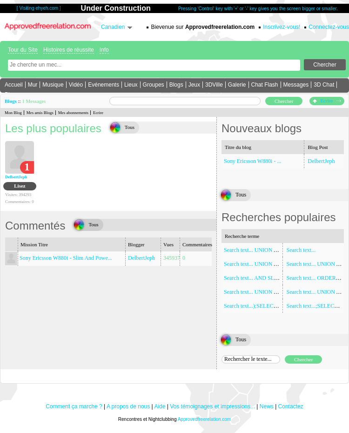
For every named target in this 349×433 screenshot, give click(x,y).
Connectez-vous (329, 27)
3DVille (214, 84)
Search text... (301, 250)
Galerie (237, 84)
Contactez (290, 406)
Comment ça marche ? (74, 406)
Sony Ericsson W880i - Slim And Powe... (66, 258)
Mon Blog (13, 112)
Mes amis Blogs (40, 112)
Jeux (194, 84)
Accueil (14, 84)
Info (104, 50)
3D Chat (324, 84)
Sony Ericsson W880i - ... (252, 161)
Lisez (19, 186)
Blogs (176, 84)
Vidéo (76, 84)
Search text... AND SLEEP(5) (257, 278)
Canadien (113, 27)
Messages (296, 84)
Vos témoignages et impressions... (212, 406)
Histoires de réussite (68, 50)
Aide (159, 406)
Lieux (131, 84)
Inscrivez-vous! (281, 27)
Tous (129, 127)
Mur (33, 84)
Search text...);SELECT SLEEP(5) (262, 306)
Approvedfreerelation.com (204, 419)
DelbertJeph (16, 177)
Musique (52, 84)
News (267, 406)
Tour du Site (23, 50)
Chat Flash (264, 84)
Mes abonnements (73, 112)
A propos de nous (128, 406)
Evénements (103, 84)
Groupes (153, 84)
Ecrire (327, 100)
